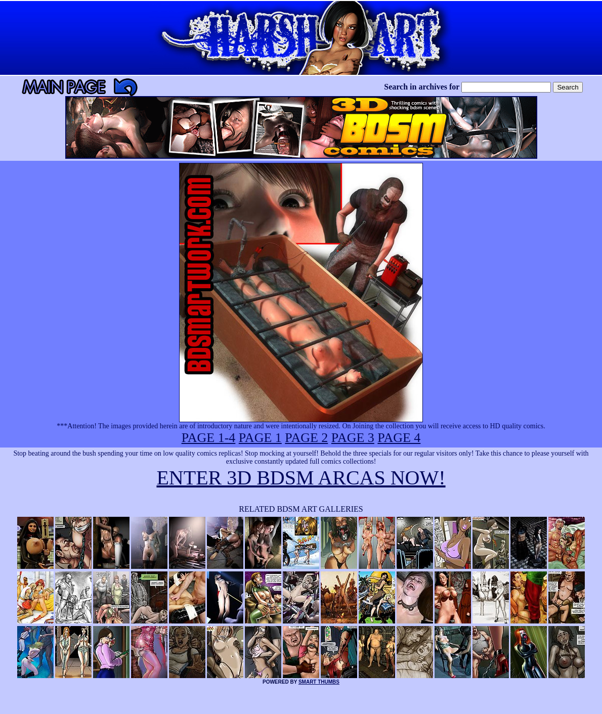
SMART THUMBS (318, 682)
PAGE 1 (260, 437)
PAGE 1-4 (209, 437)
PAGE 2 (306, 437)
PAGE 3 (352, 437)
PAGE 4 (398, 437)
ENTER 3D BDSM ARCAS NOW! (300, 477)
